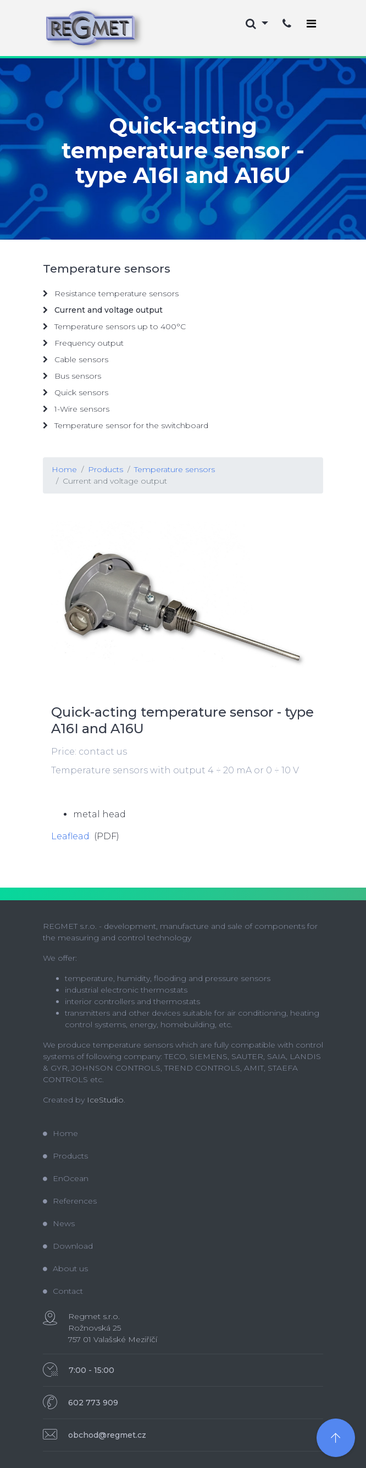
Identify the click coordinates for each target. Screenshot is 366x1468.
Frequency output (83, 343)
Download (68, 1246)
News (59, 1223)
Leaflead (70, 836)
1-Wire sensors (76, 409)
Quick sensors (75, 392)
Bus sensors (72, 376)
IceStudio (105, 1100)
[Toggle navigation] (311, 23)
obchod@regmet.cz (107, 1435)
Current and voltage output (115, 481)
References (70, 1201)
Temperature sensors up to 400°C (114, 326)
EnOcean (65, 1178)
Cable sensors (75, 359)
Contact (63, 1291)
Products (105, 469)
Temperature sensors (174, 469)
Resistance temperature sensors (111, 293)
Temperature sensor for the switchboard (125, 425)
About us (65, 1268)
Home (64, 469)
